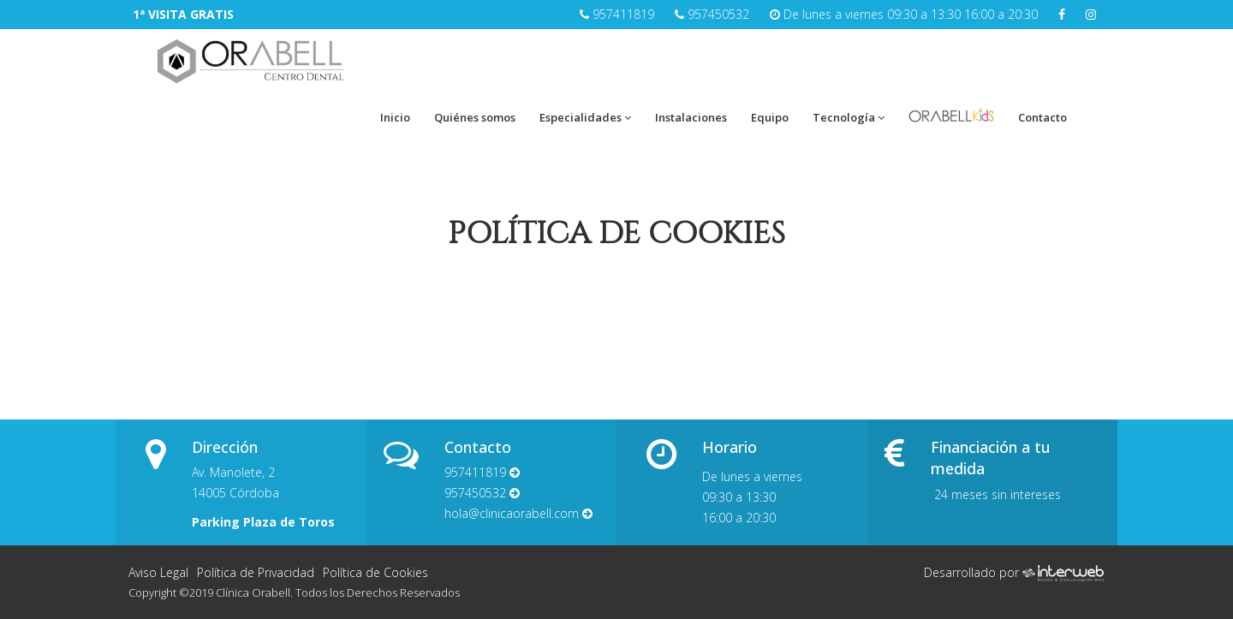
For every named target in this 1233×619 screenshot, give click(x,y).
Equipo (770, 117)
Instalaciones (691, 117)
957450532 (718, 14)
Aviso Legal (158, 572)
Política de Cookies (375, 572)
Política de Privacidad (255, 572)
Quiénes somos (474, 117)
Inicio (395, 117)
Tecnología (849, 117)
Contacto (1042, 117)
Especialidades (585, 117)
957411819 (623, 14)
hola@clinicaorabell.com (518, 513)
